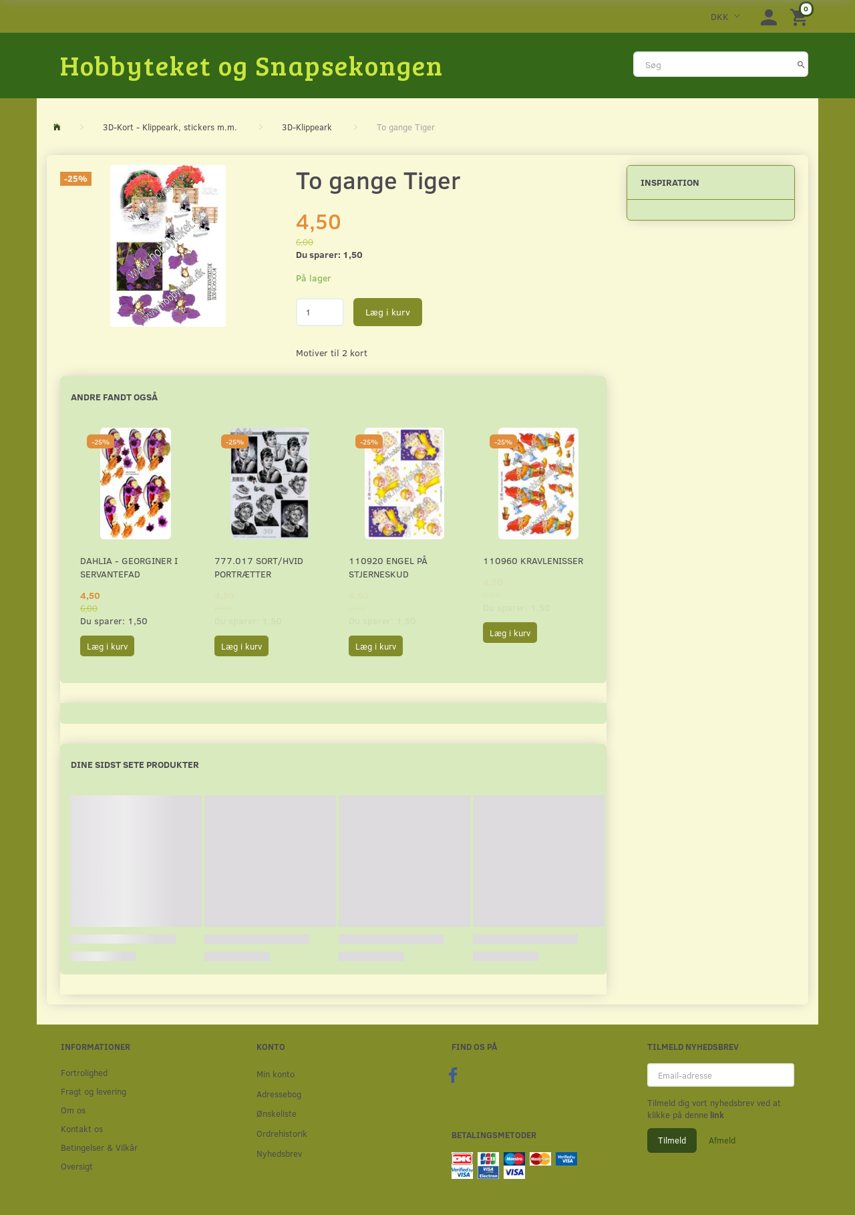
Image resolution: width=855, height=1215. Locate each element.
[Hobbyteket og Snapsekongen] (252, 65)
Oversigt (77, 1166)
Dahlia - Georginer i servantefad (129, 567)
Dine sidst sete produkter (135, 764)
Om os (73, 1109)
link (716, 1115)
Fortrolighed (84, 1072)
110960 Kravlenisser (533, 560)
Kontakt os (82, 1128)
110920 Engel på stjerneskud (388, 567)
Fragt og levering (93, 1091)
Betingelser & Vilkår (99, 1147)
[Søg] (801, 64)
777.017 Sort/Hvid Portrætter (258, 567)
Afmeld (722, 1140)
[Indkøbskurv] (801, 16)
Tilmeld (672, 1140)
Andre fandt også (114, 396)
